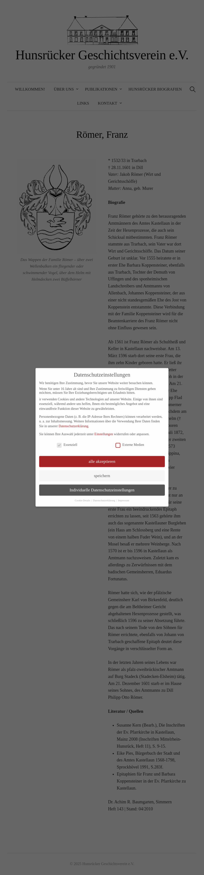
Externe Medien (130, 441)
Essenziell (67, 441)
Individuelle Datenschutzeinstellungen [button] (102, 486)
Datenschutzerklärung (73, 422)
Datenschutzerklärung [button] (104, 496)
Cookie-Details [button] (83, 496)
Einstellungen (104, 430)
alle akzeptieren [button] (102, 457)
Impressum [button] (123, 496)
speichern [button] (102, 471)
